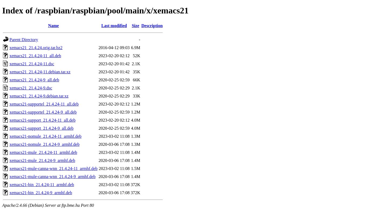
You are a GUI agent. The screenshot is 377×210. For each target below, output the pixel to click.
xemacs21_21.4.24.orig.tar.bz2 (36, 47)
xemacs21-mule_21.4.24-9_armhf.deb (42, 160)
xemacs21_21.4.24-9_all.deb (34, 80)
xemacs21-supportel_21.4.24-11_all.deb (44, 104)
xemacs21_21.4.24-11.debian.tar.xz (39, 72)
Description (152, 25)
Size (135, 25)
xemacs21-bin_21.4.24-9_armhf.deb (40, 192)
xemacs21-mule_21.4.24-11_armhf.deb (43, 152)
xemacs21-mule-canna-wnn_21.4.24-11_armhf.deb (53, 168)
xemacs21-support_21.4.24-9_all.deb (41, 128)
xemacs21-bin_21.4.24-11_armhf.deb (41, 184)
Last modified (114, 25)
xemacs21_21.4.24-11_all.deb (35, 55)
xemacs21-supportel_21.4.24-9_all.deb (43, 112)
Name (53, 25)
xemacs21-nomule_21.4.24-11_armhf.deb (45, 136)
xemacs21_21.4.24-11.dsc (31, 63)
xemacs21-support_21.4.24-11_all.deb (42, 120)
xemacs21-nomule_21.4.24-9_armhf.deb (44, 144)
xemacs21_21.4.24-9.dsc (30, 88)
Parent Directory (23, 39)
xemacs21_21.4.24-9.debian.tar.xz (38, 96)
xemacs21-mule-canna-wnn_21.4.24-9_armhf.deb (52, 176)
